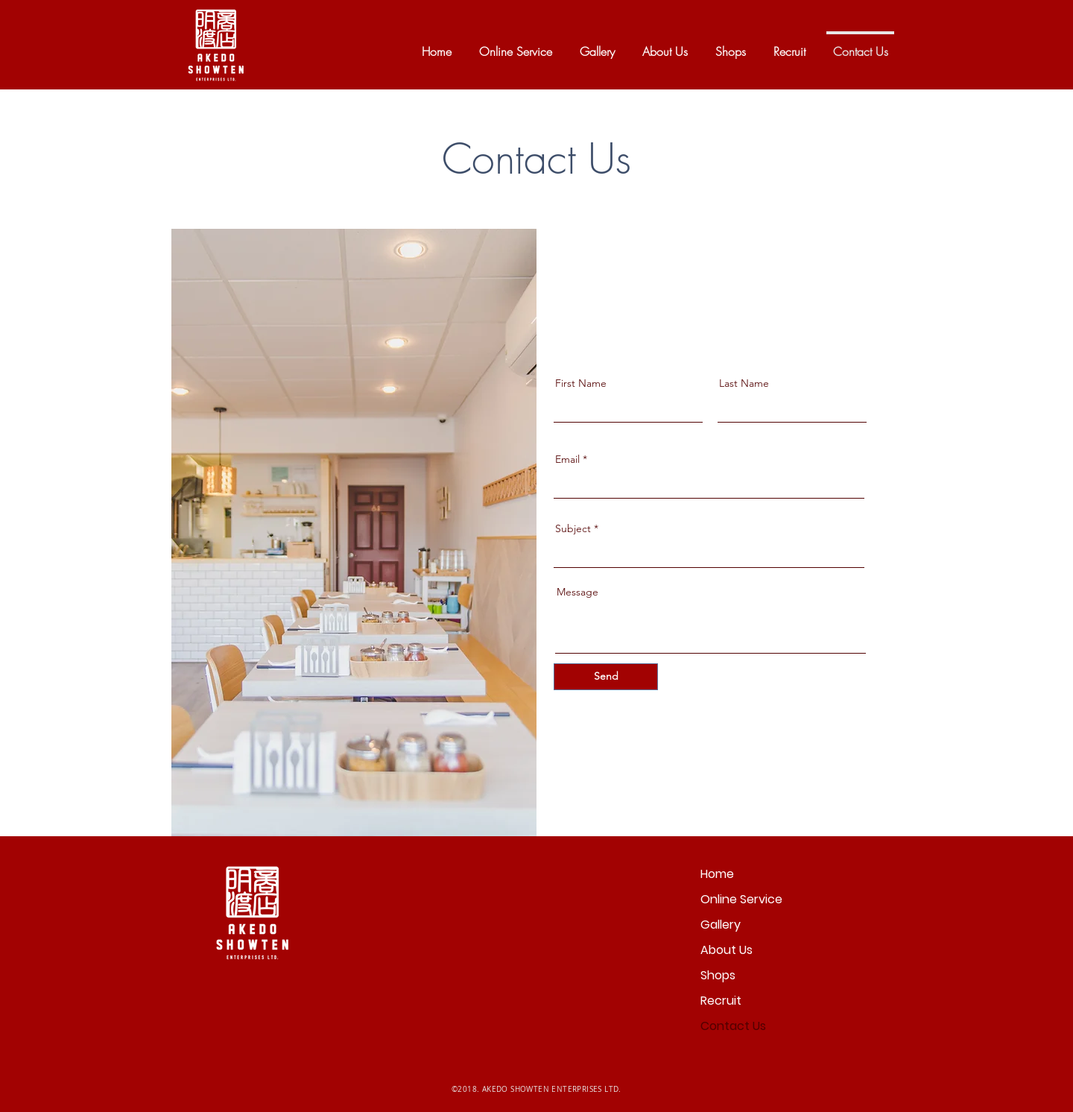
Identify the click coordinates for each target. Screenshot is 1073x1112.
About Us (726, 949)
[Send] (606, 676)
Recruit (720, 1000)
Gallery (720, 924)
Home (717, 873)
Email (567, 459)
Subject (573, 528)
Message (577, 592)
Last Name (744, 383)
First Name (581, 383)
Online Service (741, 899)
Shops (717, 975)
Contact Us (733, 1025)
